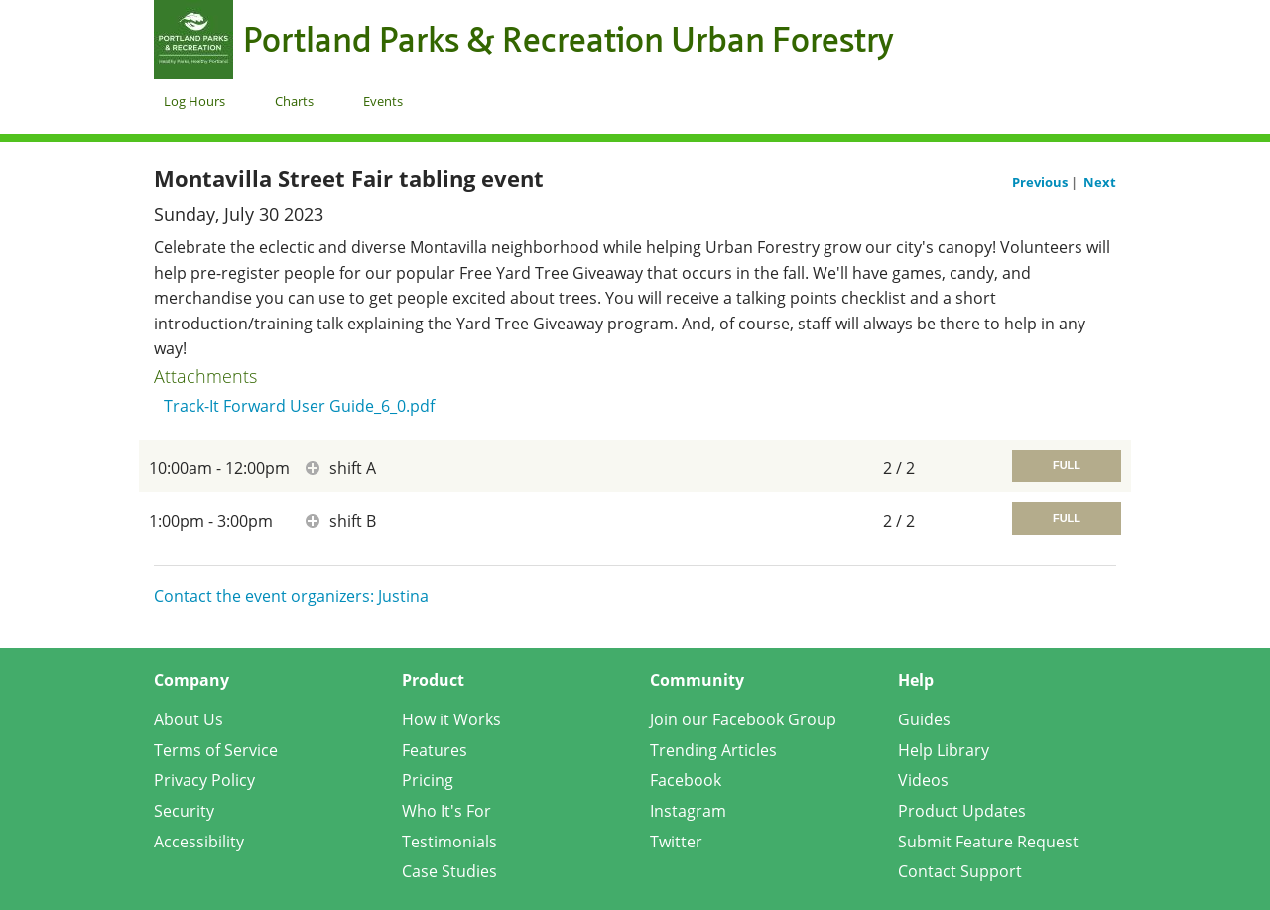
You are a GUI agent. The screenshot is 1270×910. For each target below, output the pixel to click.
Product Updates (962, 811)
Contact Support (960, 871)
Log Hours (194, 101)
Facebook (685, 780)
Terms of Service (216, 750)
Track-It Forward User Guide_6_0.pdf (299, 406)
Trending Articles (713, 750)
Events (383, 101)
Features (434, 750)
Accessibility (199, 841)
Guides (924, 719)
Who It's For (446, 811)
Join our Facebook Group (743, 719)
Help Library (943, 750)
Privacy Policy (204, 780)
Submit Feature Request (988, 841)
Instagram (688, 811)
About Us (188, 719)
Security (184, 811)
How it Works (451, 719)
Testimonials (449, 841)
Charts (294, 101)
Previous (1041, 182)
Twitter (676, 841)
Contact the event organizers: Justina (291, 596)
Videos (923, 780)
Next (1099, 182)
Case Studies (449, 871)
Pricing (427, 780)
